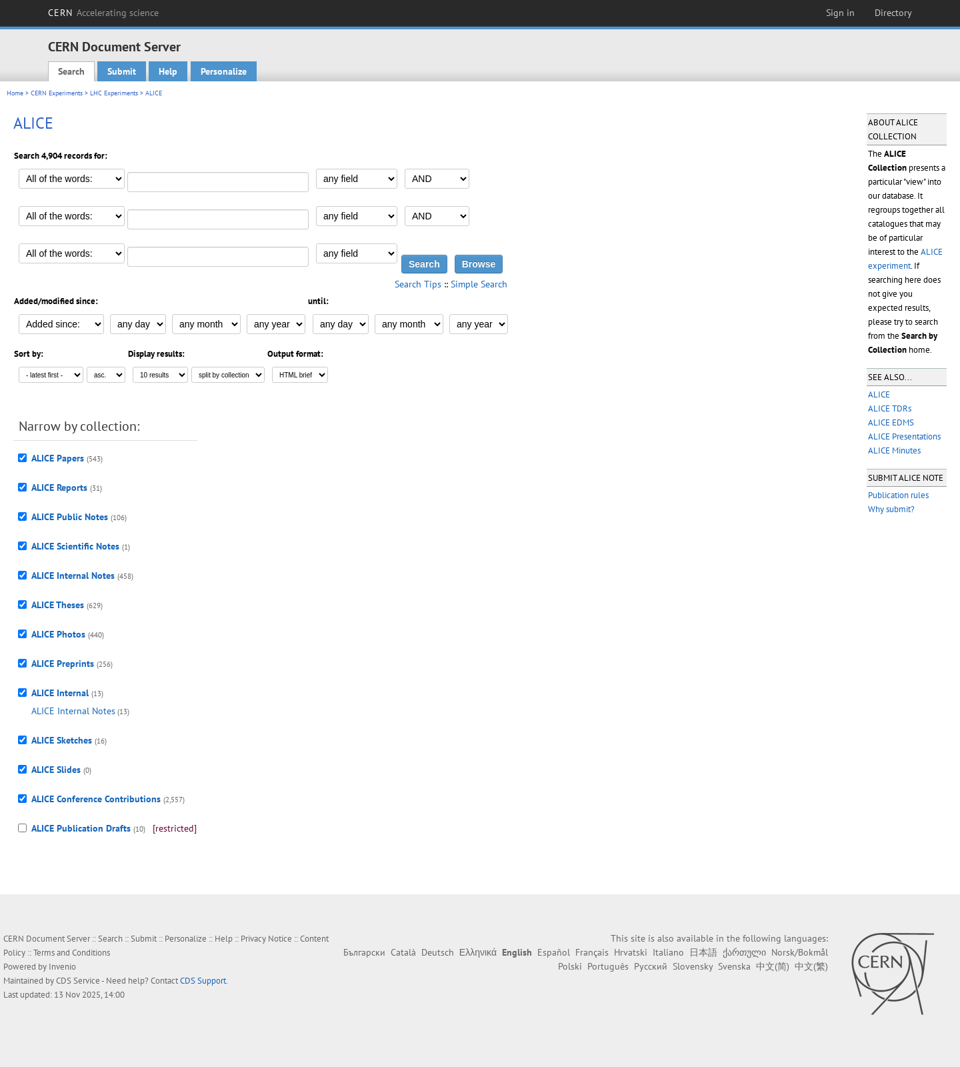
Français (592, 952)
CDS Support (203, 980)
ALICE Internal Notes (73, 576)
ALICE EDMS (891, 422)
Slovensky (693, 966)
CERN (103, 13)
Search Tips (418, 284)
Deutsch (437, 952)
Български (364, 952)
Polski (570, 966)
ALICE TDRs (889, 408)
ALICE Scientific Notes (75, 546)
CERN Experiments (57, 93)
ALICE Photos (58, 634)
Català (403, 952)
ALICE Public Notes (69, 517)
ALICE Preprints (62, 664)
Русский (650, 966)
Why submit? (891, 509)
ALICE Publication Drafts (81, 828)
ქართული (744, 952)
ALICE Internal (60, 693)
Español (553, 952)
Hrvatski (630, 952)
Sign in (840, 13)
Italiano (668, 952)
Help (168, 71)
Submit (121, 71)
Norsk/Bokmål (799, 952)
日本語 (703, 952)
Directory (893, 13)
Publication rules (898, 495)
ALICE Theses (57, 605)
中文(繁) (811, 966)
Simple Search (479, 284)
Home (15, 93)
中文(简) (772, 966)
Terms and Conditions (71, 952)
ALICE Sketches (61, 740)
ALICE (879, 394)
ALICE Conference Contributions (96, 799)
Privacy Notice (266, 938)
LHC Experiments (114, 93)
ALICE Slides (56, 770)
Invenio (62, 966)
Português (608, 966)
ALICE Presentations (904, 436)
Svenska (734, 966)
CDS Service (78, 980)
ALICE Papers (57, 458)
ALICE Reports (59, 487)
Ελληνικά (478, 952)
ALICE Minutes (894, 450)
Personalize (224, 71)
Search (71, 71)
